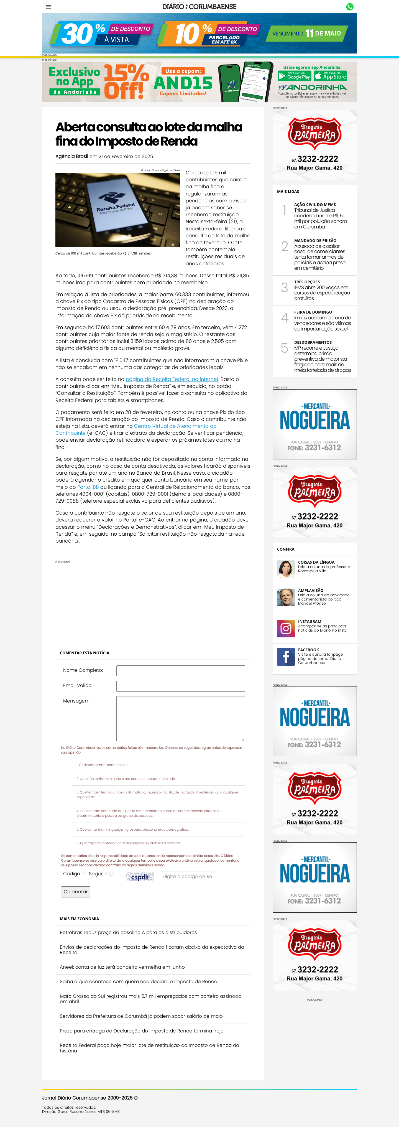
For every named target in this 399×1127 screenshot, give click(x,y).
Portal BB (88, 487)
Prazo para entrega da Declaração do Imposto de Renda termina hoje (142, 1030)
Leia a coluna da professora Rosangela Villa (324, 569)
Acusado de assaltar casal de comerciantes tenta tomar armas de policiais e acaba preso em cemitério (320, 257)
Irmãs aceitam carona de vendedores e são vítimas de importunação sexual (322, 323)
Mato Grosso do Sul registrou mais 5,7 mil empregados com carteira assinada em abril (150, 999)
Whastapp (349, 7)
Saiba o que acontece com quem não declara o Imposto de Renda (138, 981)
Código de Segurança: (89, 873)
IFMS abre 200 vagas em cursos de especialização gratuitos (322, 293)
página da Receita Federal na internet (172, 379)
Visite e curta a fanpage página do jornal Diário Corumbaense (320, 658)
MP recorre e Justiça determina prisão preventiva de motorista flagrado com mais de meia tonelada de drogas (322, 358)
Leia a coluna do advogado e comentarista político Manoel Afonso (324, 599)
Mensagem (76, 701)
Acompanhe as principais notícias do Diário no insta (322, 628)
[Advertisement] (152, 602)
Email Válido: (77, 685)
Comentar (76, 891)
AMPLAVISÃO (310, 590)
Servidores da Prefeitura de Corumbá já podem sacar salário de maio (141, 1016)
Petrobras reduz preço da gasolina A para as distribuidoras (128, 932)
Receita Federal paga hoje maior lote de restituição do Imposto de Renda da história (149, 1048)
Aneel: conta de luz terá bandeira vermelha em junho (122, 967)
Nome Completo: (83, 670)
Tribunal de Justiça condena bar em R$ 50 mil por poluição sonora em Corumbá (320, 218)
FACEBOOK (308, 649)
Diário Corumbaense (199, 7)
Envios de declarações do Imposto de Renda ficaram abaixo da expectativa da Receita (152, 950)
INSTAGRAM (309, 621)
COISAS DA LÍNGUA (316, 562)
